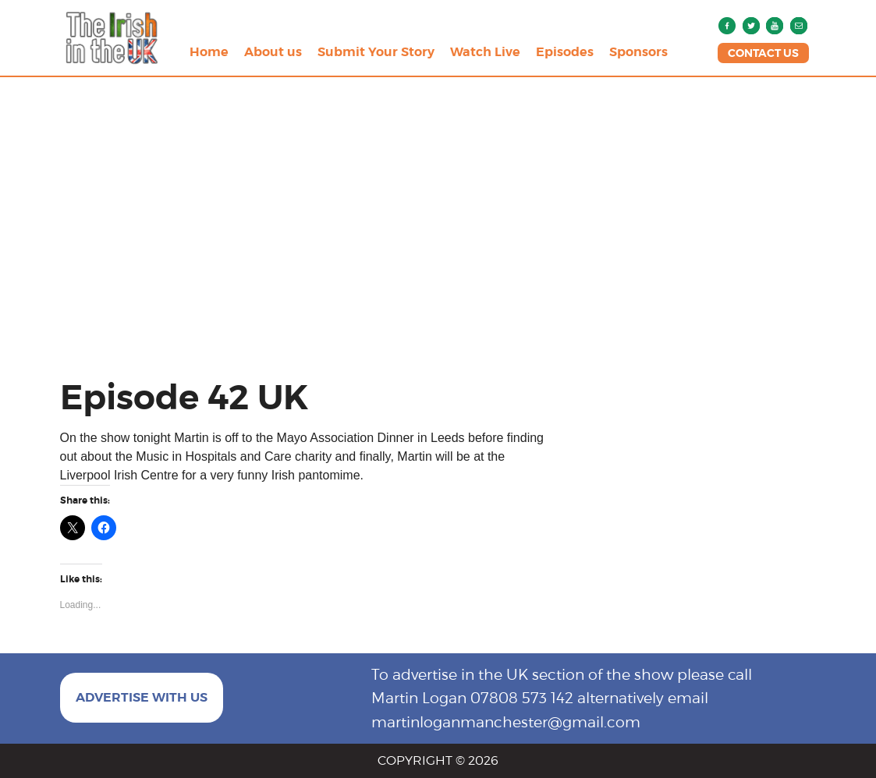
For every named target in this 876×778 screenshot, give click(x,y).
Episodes (565, 52)
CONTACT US (763, 53)
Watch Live (485, 52)
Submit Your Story (375, 52)
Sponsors (638, 52)
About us (273, 52)
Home (209, 52)
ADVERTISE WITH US (141, 697)
